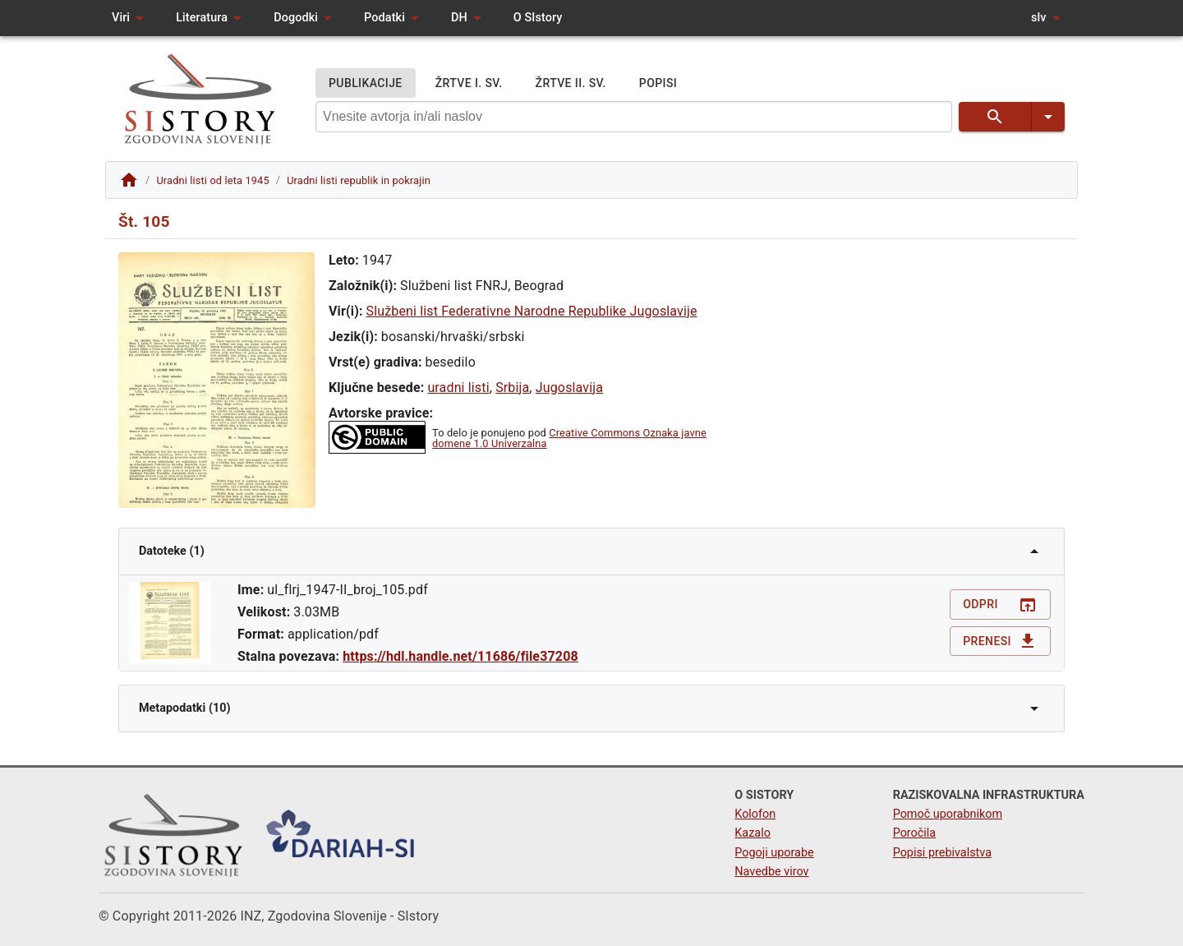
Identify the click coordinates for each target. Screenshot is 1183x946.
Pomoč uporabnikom (947, 814)
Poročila (915, 833)
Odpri (1000, 604)
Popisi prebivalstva (942, 853)
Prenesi (1000, 641)
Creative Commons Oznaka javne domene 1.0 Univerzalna (569, 438)
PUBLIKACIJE (365, 83)
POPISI (658, 83)
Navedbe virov (771, 872)
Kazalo (752, 833)
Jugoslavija (569, 387)
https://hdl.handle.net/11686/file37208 (460, 656)
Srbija (512, 387)
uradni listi (458, 387)
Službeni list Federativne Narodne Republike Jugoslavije (531, 311)
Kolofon (755, 814)
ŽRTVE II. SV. (570, 83)
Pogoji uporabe (773, 853)
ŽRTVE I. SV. (469, 83)
